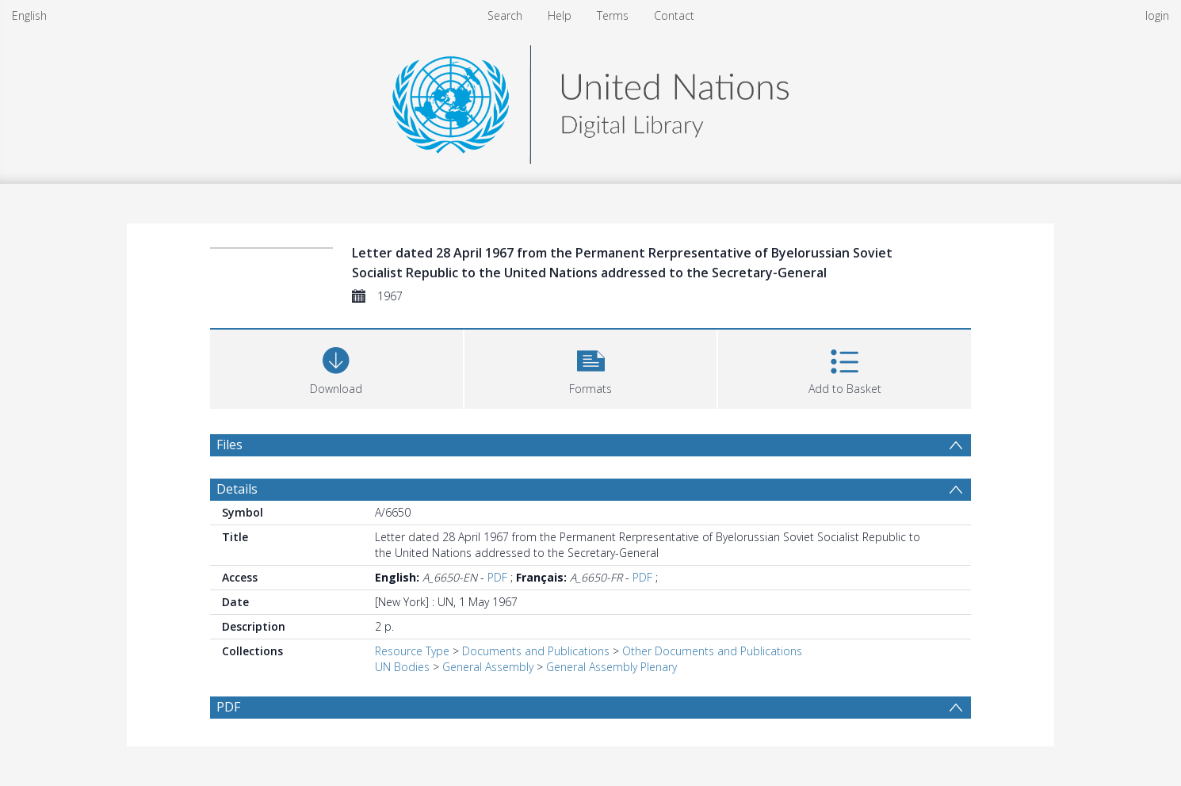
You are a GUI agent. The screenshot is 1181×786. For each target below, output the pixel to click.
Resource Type (412, 650)
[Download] (336, 367)
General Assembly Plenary (611, 666)
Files (229, 444)
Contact (674, 15)
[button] (590, 367)
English (29, 15)
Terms (613, 15)
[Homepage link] (590, 100)
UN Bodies (402, 666)
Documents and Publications (536, 650)
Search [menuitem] (504, 15)
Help (559, 15)
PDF (497, 577)
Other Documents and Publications (712, 650)
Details (237, 489)
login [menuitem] (1157, 15)
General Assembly (487, 666)
